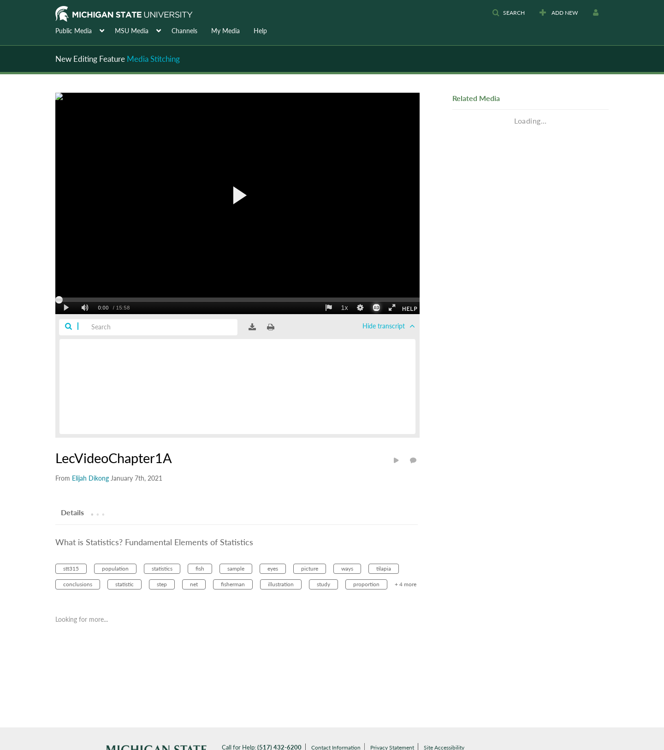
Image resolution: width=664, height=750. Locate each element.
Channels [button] (184, 31)
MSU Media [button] (131, 31)
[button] (508, 13)
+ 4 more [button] (405, 584)
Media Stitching (153, 59)
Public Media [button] (73, 31)
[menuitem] (85, 30)
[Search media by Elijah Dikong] (90, 478)
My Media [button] (225, 31)
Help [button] (260, 31)
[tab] (72, 512)
